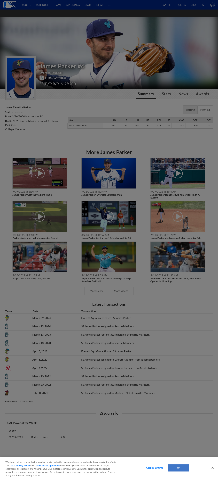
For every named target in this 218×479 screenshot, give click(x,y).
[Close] (212, 468)
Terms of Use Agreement (47, 465)
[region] (109, 468)
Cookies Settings (154, 467)
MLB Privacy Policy (20, 465)
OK (178, 467)
